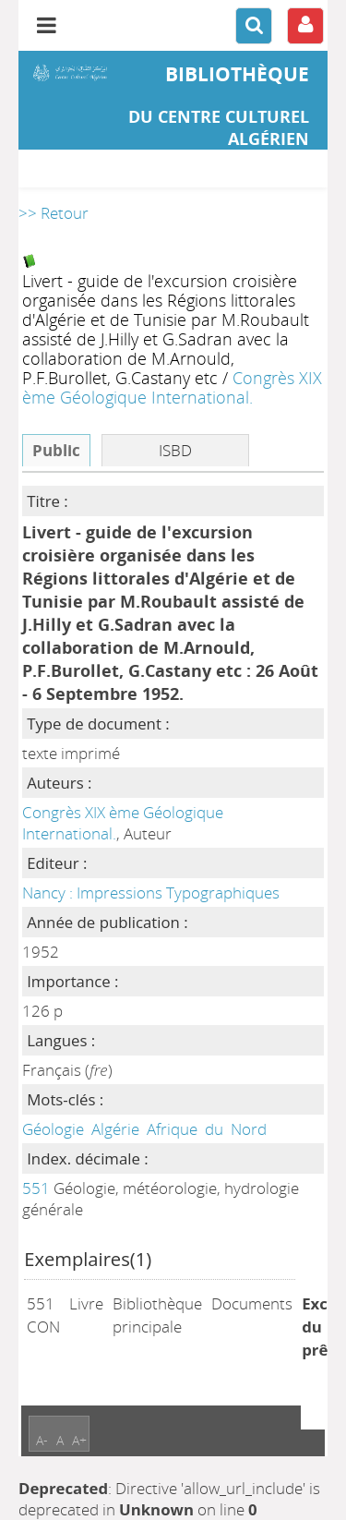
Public (56, 450)
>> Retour (53, 212)
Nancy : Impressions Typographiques (151, 892)
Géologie (53, 1129)
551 (36, 1188)
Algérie (115, 1129)
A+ (79, 1440)
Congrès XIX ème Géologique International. (172, 387)
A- (42, 1440)
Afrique (172, 1129)
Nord (249, 1129)
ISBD (175, 450)
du (214, 1129)
